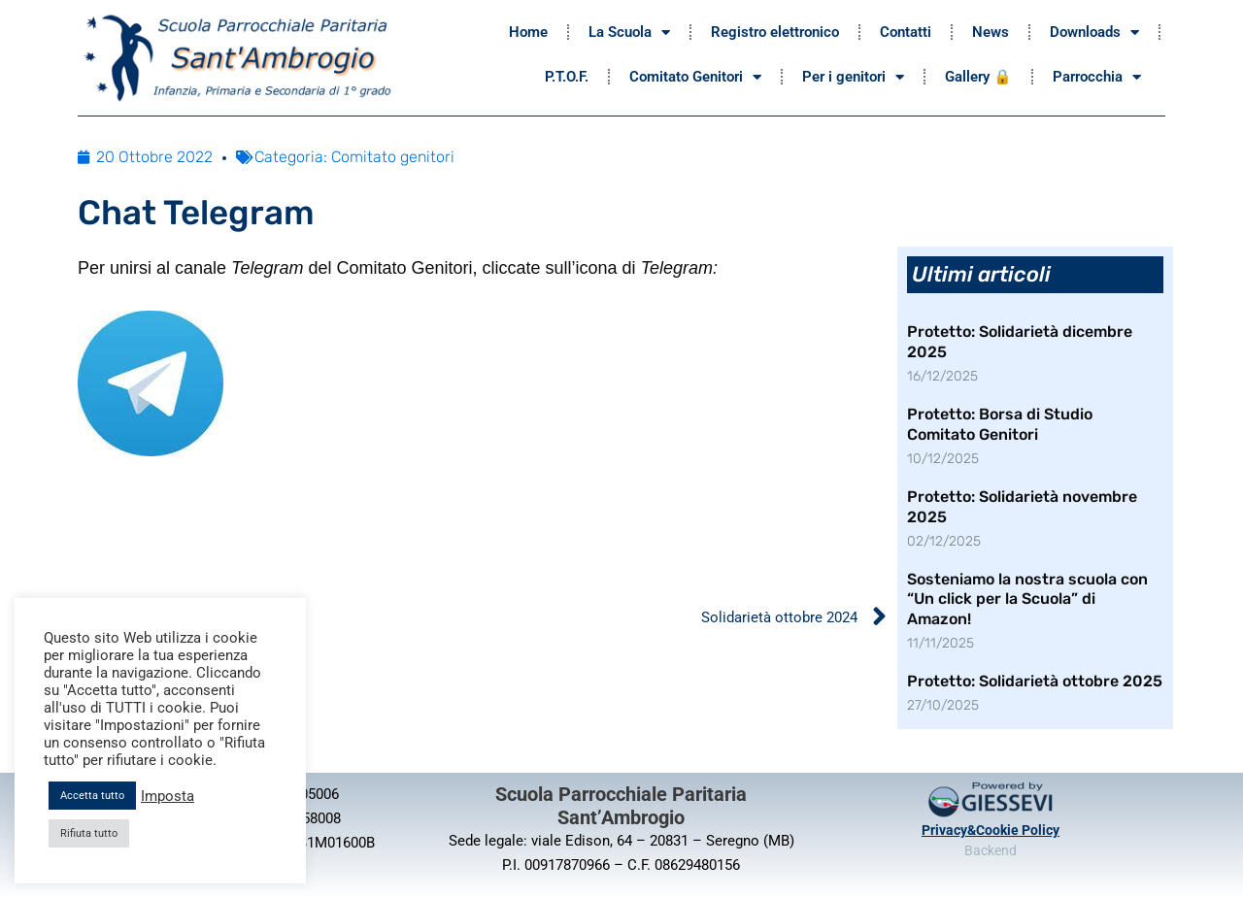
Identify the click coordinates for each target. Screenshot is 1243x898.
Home (528, 32)
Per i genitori (853, 77)
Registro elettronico (775, 32)
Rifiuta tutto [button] (89, 833)
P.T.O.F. (566, 76)
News (990, 32)
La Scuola (629, 33)
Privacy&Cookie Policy (990, 830)
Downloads (1094, 33)
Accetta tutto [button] (92, 795)
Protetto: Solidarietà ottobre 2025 (1034, 681)
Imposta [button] (167, 796)
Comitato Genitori (695, 77)
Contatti (905, 32)
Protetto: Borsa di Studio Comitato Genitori (999, 424)
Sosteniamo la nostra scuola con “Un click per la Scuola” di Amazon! (1027, 599)
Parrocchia (1097, 77)
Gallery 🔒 (978, 76)
